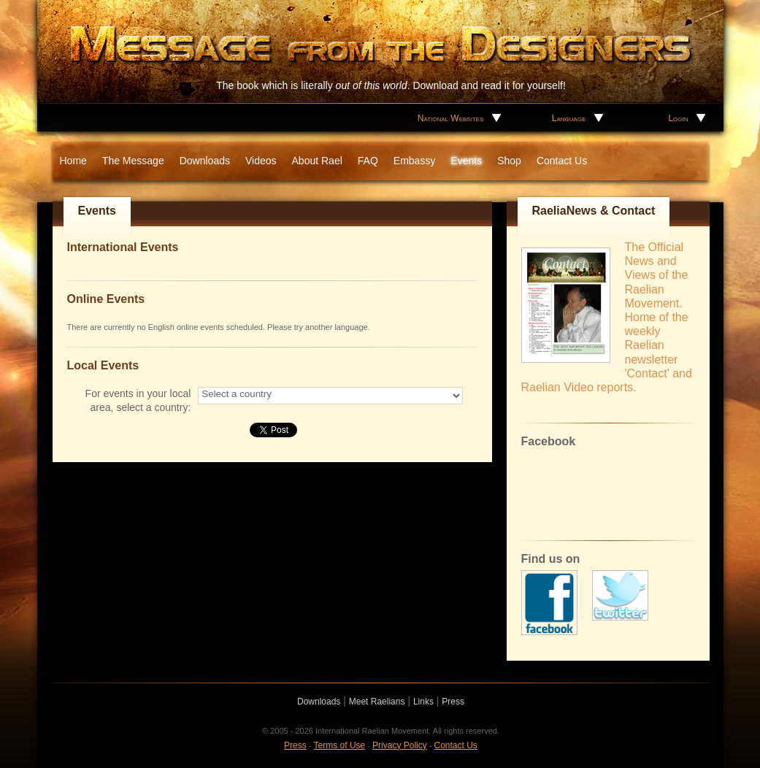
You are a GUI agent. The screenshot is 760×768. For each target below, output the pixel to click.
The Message (133, 160)
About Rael (317, 160)
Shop (509, 160)
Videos (261, 160)
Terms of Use (340, 745)
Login (678, 118)
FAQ (368, 160)
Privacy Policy (399, 745)
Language (569, 118)
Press (453, 701)
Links (423, 701)
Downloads (205, 160)
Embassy (415, 160)
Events (466, 160)
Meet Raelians (377, 701)
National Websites (451, 118)
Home (73, 160)
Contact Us (562, 160)
